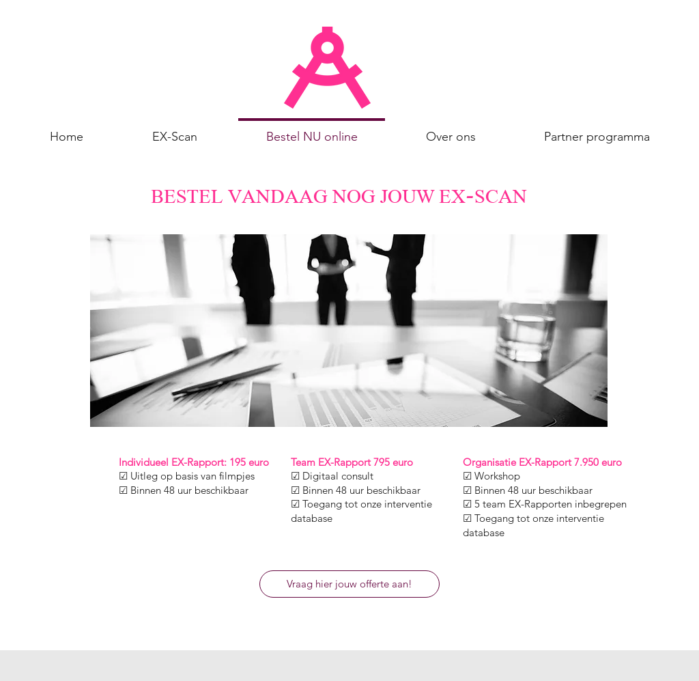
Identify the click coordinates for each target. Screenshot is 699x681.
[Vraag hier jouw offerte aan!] (349, 584)
